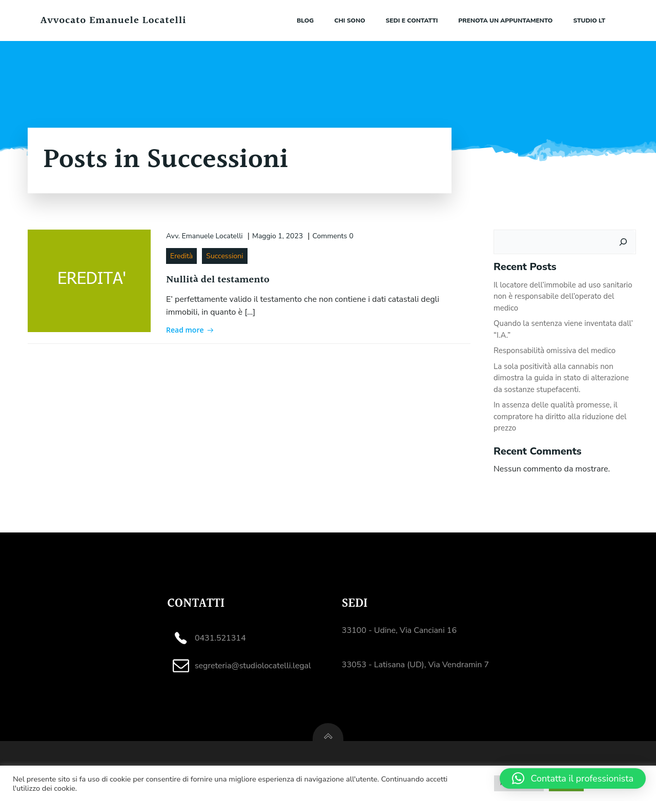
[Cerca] (623, 242)
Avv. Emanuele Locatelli (204, 236)
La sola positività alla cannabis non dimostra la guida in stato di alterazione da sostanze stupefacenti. (561, 378)
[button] (573, 778)
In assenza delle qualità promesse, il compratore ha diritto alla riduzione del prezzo (560, 416)
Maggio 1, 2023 (277, 236)
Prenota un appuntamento (505, 20)
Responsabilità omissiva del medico (555, 350)
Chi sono (349, 20)
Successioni (224, 256)
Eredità (181, 256)
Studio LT (589, 20)
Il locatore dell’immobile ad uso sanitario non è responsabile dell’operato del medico (563, 296)
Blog (305, 20)
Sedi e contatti (412, 20)
